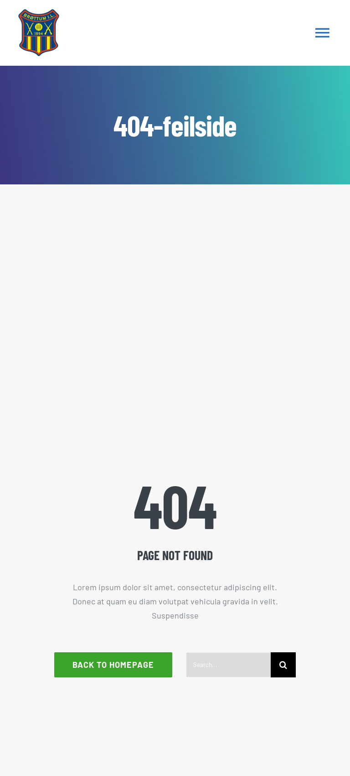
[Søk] (283, 664)
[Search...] (228, 664)
